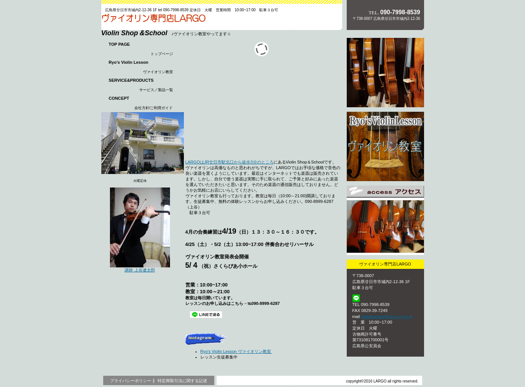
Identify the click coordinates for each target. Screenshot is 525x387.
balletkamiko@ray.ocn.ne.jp (386, 316)
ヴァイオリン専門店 (153, 20)
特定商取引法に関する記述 (182, 380)
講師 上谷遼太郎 (140, 269)
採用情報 (385, 146)
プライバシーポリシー (130, 380)
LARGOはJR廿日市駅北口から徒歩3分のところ (229, 162)
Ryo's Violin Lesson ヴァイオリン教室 (236, 351)
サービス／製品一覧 (385, 72)
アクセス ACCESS (385, 220)
